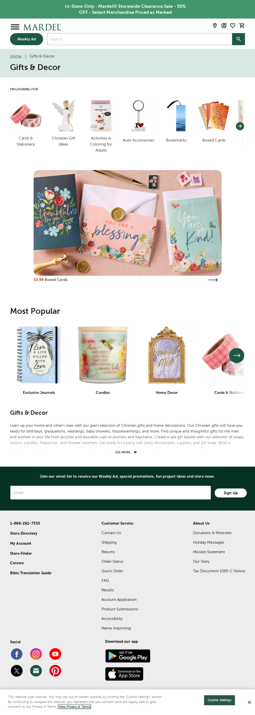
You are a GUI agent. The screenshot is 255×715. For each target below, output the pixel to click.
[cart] (242, 26)
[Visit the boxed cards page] (213, 280)
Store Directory (23, 533)
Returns (108, 552)
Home (16, 56)
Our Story (201, 561)
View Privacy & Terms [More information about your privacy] (74, 706)
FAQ (105, 580)
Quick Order (112, 571)
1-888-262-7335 (25, 523)
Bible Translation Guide (30, 573)
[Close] (249, 702)
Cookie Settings (219, 700)
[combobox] (139, 39)
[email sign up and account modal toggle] (223, 25)
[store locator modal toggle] (214, 25)
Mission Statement (209, 552)
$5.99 (39, 279)
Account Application (119, 599)
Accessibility (112, 618)
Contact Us (111, 533)
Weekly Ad (26, 39)
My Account (21, 543)
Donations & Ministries (212, 533)
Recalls (108, 590)
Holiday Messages (208, 542)
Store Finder (21, 553)
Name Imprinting (116, 628)
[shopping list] (232, 25)
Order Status (112, 561)
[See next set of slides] (236, 355)
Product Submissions (120, 609)
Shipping (109, 542)
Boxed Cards (56, 279)
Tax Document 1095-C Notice (219, 571)
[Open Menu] (15, 27)
